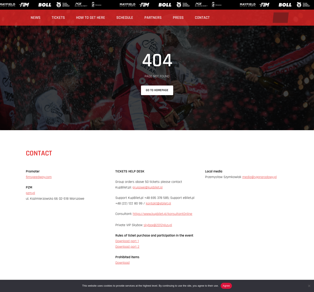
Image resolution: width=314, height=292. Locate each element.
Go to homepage (157, 90)
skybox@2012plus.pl (158, 225)
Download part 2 (127, 246)
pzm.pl (30, 193)
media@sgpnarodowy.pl (259, 177)
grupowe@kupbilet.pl (147, 187)
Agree (226, 285)
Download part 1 (127, 241)
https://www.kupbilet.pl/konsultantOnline (162, 213)
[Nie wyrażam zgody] (309, 286)
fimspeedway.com (39, 177)
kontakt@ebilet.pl (158, 203)
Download (122, 262)
